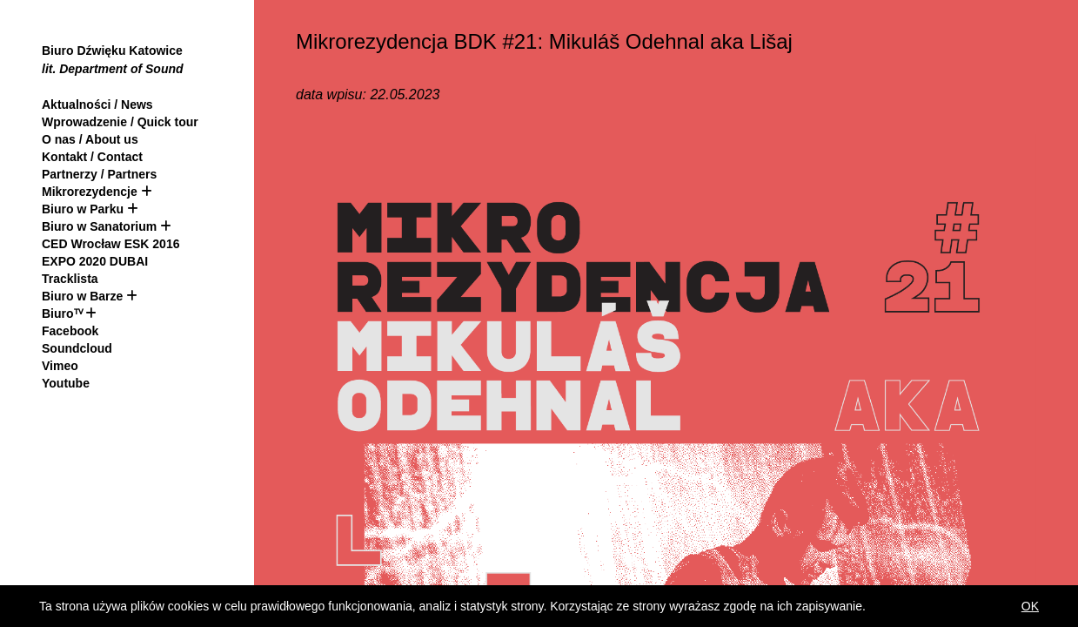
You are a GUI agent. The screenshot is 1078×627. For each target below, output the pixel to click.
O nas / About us (90, 139)
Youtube (66, 383)
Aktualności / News (97, 104)
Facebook (70, 331)
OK (1030, 606)
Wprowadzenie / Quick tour (120, 122)
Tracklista (70, 279)
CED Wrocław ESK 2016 (110, 244)
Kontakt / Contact (92, 157)
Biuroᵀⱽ (62, 313)
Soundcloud (77, 348)
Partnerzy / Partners (99, 174)
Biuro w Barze (82, 296)
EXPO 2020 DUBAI (95, 261)
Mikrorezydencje (89, 192)
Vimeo (60, 366)
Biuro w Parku (83, 209)
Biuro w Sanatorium (101, 226)
